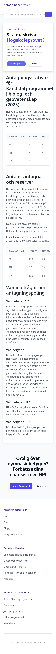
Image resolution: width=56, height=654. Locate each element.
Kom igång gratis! (21, 486)
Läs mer (34, 63)
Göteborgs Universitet (16, 560)
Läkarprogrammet (14, 617)
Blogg (7, 528)
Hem (6, 516)
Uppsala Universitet (15, 566)
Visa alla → (10, 578)
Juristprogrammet (14, 611)
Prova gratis (16, 63)
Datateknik (10, 605)
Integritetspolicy (13, 534)
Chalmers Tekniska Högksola (20, 554)
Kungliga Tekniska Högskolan (20, 572)
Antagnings (17, 5)
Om (6, 522)
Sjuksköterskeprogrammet (18, 599)
